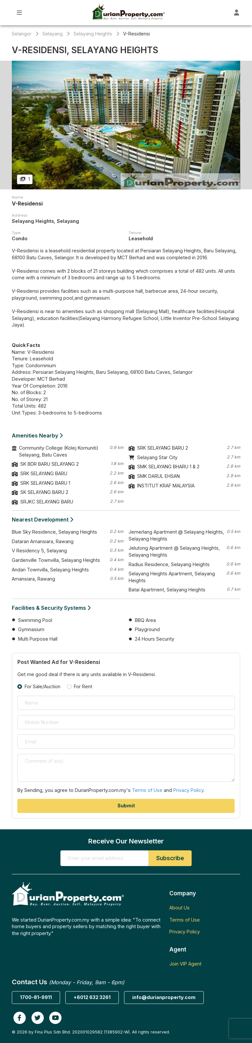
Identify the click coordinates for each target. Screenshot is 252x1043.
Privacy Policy (188, 790)
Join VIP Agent (185, 964)
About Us (179, 907)
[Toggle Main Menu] (19, 12)
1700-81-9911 (36, 997)
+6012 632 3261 (92, 997)
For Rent (83, 686)
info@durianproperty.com (164, 997)
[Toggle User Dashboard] (237, 12)
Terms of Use (147, 790)
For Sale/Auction (42, 686)
